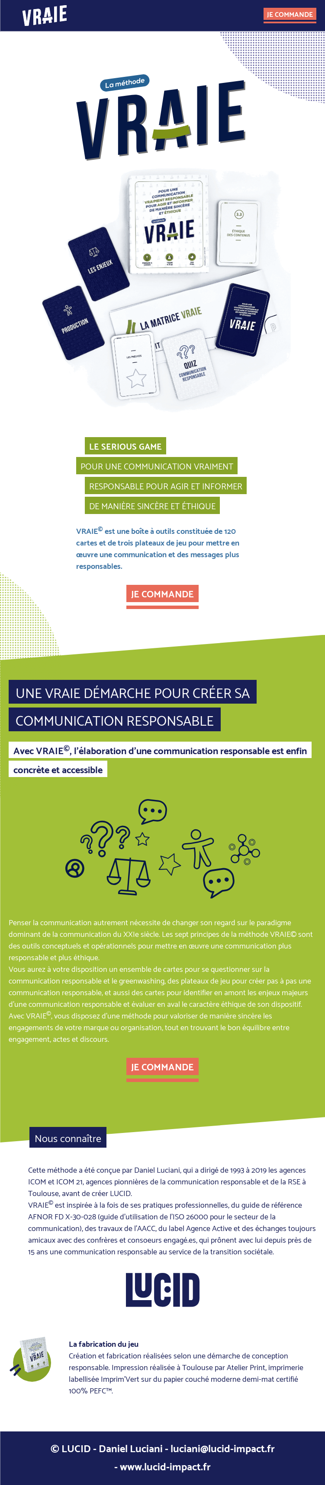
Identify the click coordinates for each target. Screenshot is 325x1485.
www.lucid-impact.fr (165, 1465)
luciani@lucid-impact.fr (223, 1447)
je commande (290, 13)
